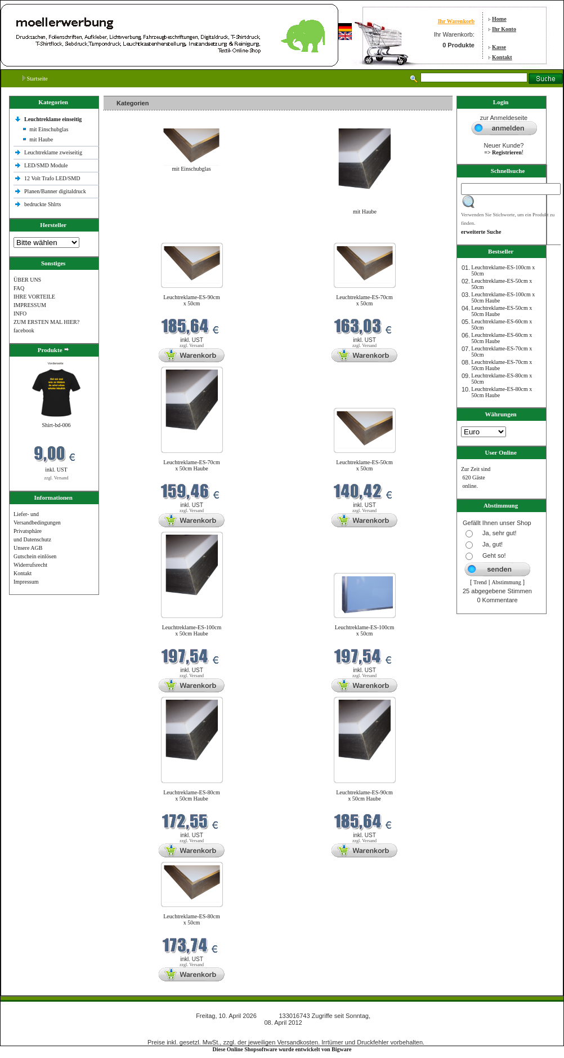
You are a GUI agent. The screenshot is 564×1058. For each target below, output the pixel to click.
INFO (20, 313)
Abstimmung (506, 582)
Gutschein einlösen (35, 556)
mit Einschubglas (48, 129)
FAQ (19, 288)
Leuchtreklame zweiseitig (54, 152)
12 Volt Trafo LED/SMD (52, 178)
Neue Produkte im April (133, 236)
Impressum (26, 582)
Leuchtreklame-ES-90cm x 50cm (191, 300)
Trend (480, 582)
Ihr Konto (504, 29)
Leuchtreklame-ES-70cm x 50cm (364, 300)
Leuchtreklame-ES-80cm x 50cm (191, 919)
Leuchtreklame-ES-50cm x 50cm (364, 465)
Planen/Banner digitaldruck (55, 191)
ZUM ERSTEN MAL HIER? (46, 322)
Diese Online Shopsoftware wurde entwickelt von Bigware (282, 1049)
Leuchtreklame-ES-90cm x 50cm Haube (364, 795)
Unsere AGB (28, 548)
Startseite (35, 78)
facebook (24, 330)
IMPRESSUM (30, 305)
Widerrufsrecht (30, 565)
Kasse (499, 47)
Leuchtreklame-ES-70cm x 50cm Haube (191, 465)
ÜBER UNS (27, 280)
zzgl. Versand (56, 478)
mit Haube (41, 139)
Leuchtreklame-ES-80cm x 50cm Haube (191, 795)
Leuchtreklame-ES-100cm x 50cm (365, 630)
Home (499, 19)
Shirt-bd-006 (56, 425)
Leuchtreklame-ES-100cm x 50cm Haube (192, 630)
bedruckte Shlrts (42, 204)
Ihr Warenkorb (456, 21)
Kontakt (502, 57)
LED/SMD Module (46, 165)
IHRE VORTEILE (34, 297)
